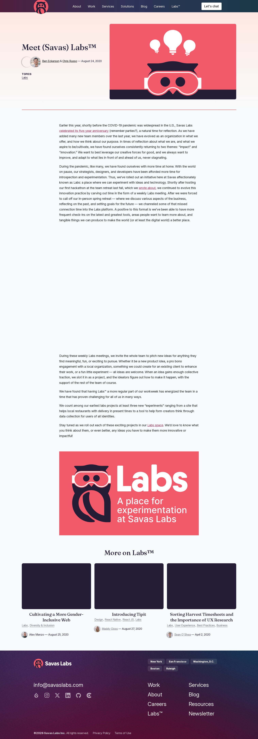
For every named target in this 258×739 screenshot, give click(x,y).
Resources (201, 704)
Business (222, 625)
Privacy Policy (101, 733)
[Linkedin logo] (67, 695)
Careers (159, 6)
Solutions (127, 6)
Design (98, 619)
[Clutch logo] (89, 695)
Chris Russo (69, 61)
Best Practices (206, 625)
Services (108, 6)
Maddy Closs (110, 628)
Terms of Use (123, 733)
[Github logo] (78, 695)
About (76, 6)
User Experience (185, 625)
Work (91, 6)
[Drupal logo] (36, 695)
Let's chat (211, 6)
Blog (144, 6)
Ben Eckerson (50, 61)
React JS (128, 619)
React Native (113, 619)
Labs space (155, 425)
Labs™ (176, 6)
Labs (25, 77)
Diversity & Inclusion (42, 625)
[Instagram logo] (46, 695)
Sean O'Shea (182, 634)
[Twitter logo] (57, 695)
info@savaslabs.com (58, 685)
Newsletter (201, 713)
